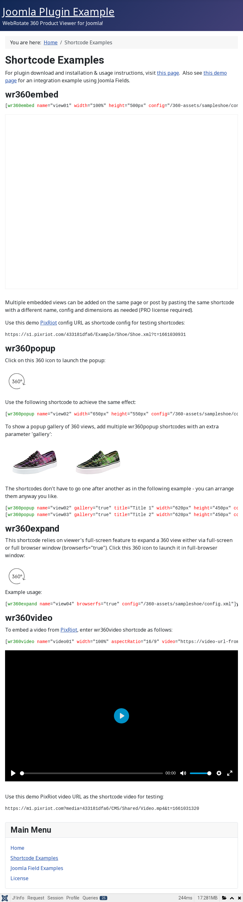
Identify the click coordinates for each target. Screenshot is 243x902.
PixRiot (48, 322)
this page (168, 72)
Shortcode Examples (34, 858)
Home (17, 847)
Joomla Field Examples (36, 868)
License (19, 878)
